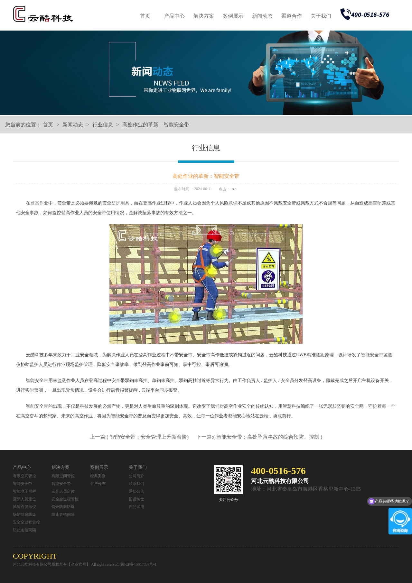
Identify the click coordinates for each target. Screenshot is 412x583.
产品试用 (136, 507)
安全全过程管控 (26, 522)
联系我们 (136, 483)
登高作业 (39, 203)
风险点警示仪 (24, 507)
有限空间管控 (24, 476)
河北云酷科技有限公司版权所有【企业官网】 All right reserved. (66, 564)
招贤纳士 (136, 499)
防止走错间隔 (24, 530)
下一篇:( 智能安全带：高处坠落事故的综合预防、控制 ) (259, 437)
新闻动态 (262, 16)
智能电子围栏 (24, 491)
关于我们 (321, 16)
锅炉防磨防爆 (24, 514)
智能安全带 (372, 354)
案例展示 (233, 16)
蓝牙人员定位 (24, 499)
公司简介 (136, 476)
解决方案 (203, 16)
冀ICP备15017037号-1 (138, 564)
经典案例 (98, 476)
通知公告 (136, 491)
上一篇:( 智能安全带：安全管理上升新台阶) (140, 437)
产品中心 (174, 16)
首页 (145, 16)
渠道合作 (291, 16)
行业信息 (102, 124)
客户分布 (98, 483)
